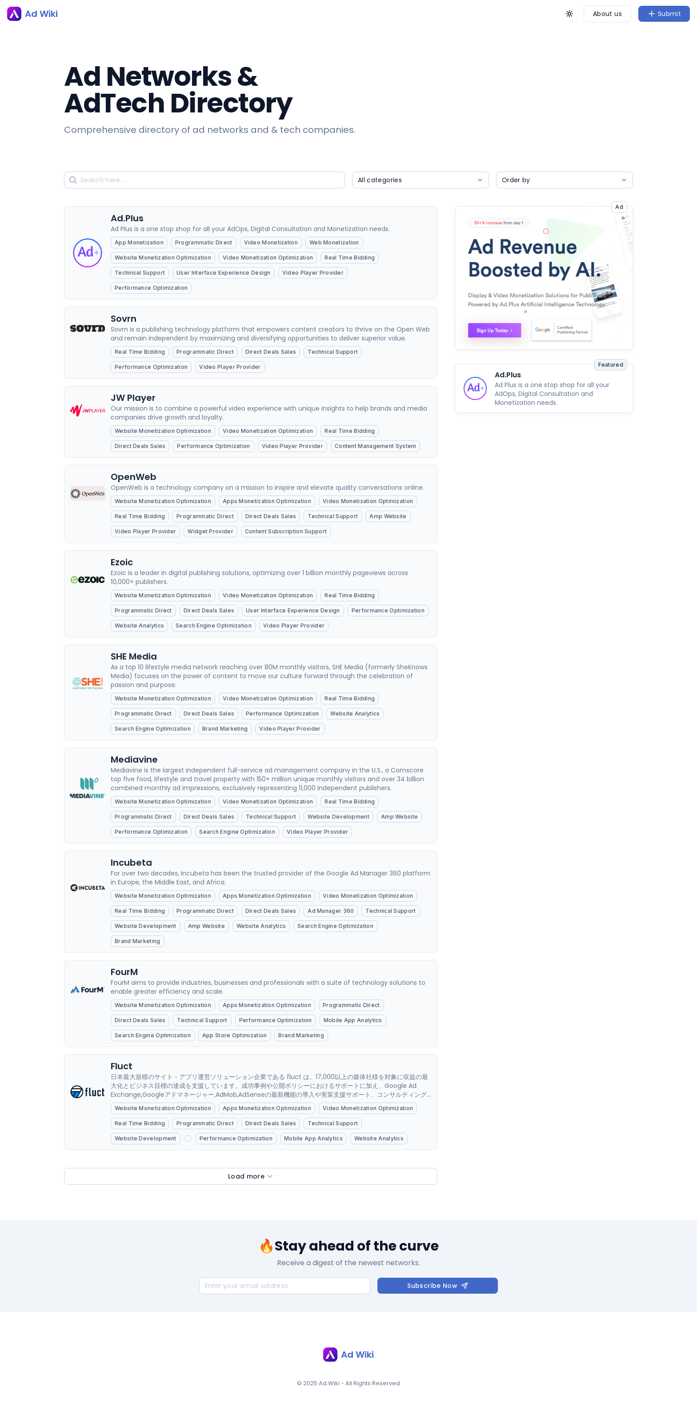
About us (607, 13)
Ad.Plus (508, 375)
